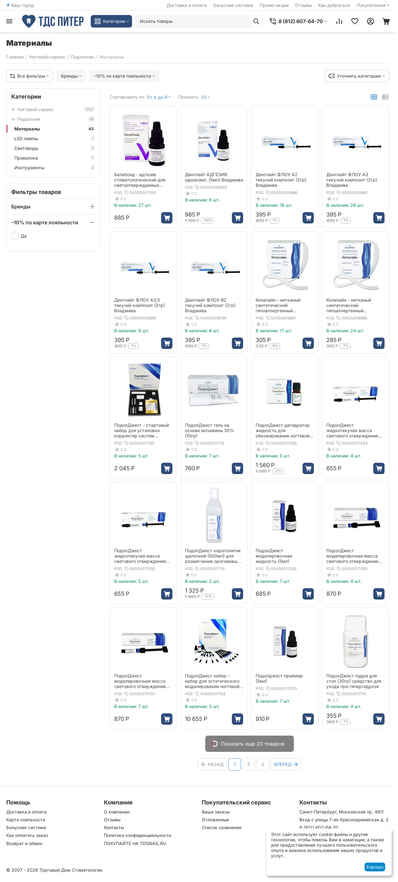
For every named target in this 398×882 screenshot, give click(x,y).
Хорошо (374, 866)
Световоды (54, 148)
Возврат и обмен (24, 843)
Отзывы (303, 5)
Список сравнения (222, 827)
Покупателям (373, 5)
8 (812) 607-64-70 (318, 827)
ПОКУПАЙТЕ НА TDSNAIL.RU (135, 843)
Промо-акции (274, 5)
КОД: (118, 192)
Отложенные (215, 819)
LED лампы (54, 138)
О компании (117, 811)
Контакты (114, 827)
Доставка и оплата (186, 5)
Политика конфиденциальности (137, 835)
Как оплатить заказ (27, 835)
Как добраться (334, 5)
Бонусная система (233, 5)
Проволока (54, 158)
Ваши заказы (216, 811)
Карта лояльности (25, 819)
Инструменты (54, 168)
